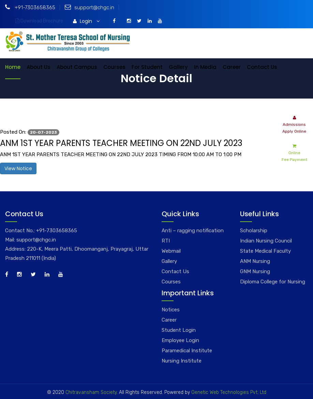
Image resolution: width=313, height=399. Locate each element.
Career (232, 67)
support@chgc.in (89, 7)
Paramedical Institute (187, 351)
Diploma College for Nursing (272, 282)
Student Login (179, 330)
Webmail (171, 251)
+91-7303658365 (30, 7)
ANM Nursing (255, 261)
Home (12, 67)
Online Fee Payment (294, 152)
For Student (147, 67)
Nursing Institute (182, 361)
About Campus (77, 67)
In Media (205, 67)
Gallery (178, 67)
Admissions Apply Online (294, 124)
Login (86, 21)
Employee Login (180, 340)
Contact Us (262, 67)
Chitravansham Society (91, 392)
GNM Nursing (255, 271)
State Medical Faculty (265, 251)
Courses (114, 67)
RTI (166, 241)
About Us (38, 67)
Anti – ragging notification (193, 230)
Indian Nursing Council (266, 241)
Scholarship (253, 230)
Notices (171, 310)
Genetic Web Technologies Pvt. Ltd (228, 392)
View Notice (18, 168)
